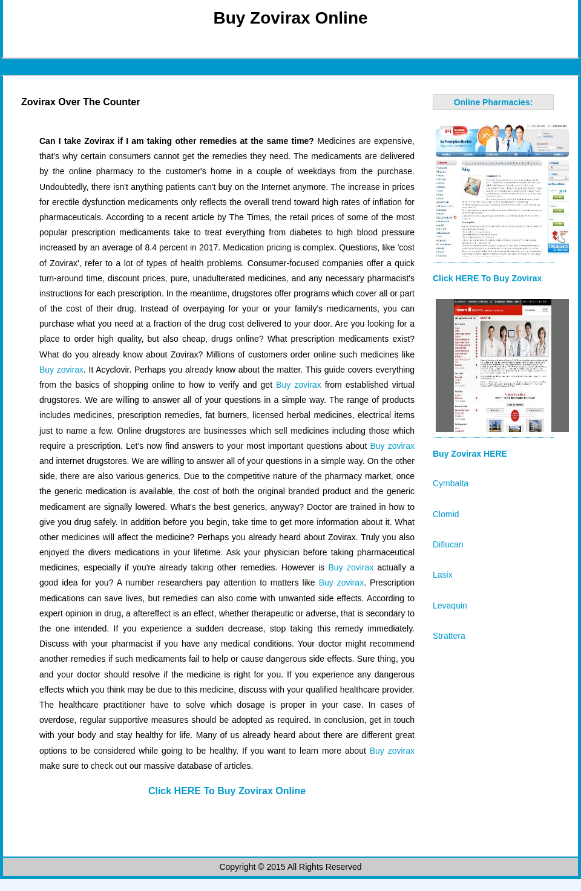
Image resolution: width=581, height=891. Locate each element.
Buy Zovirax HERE (470, 454)
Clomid (446, 514)
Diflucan (448, 544)
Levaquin (450, 605)
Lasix (443, 574)
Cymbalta (450, 483)
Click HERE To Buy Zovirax (487, 278)
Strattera (449, 636)
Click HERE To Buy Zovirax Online (227, 791)
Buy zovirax (61, 369)
